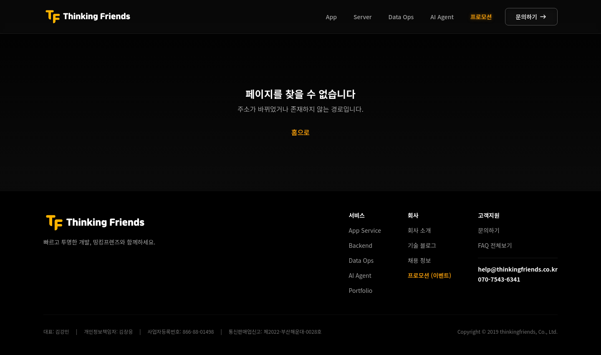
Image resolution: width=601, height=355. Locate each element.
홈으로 (300, 132)
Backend (361, 245)
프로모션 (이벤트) (429, 275)
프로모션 (481, 17)
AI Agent (442, 17)
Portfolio (361, 290)
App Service (365, 230)
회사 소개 (419, 230)
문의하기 (531, 17)
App (331, 17)
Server (363, 17)
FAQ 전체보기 (495, 245)
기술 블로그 (422, 245)
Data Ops (401, 17)
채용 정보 (419, 260)
